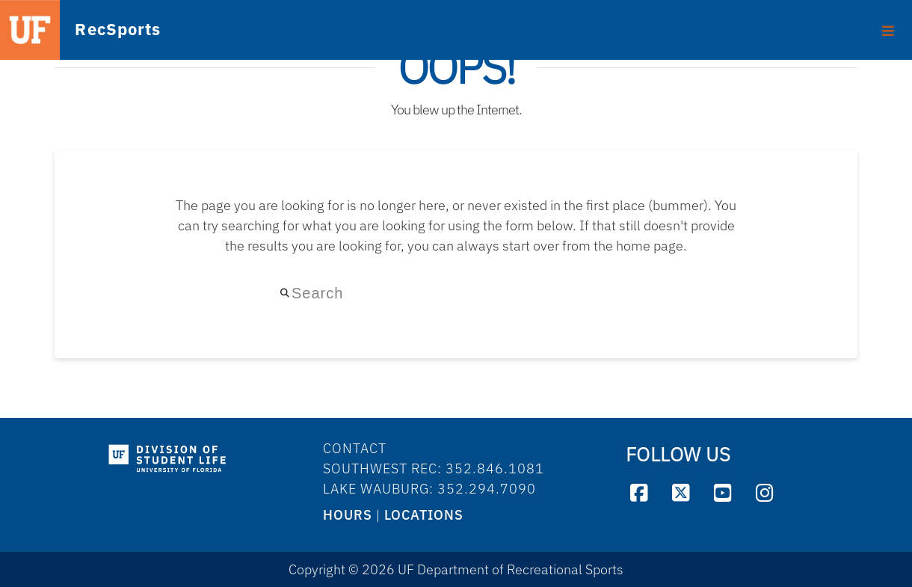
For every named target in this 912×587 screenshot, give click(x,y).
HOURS (347, 514)
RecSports (98, 30)
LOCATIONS (423, 514)
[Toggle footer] (888, 25)
